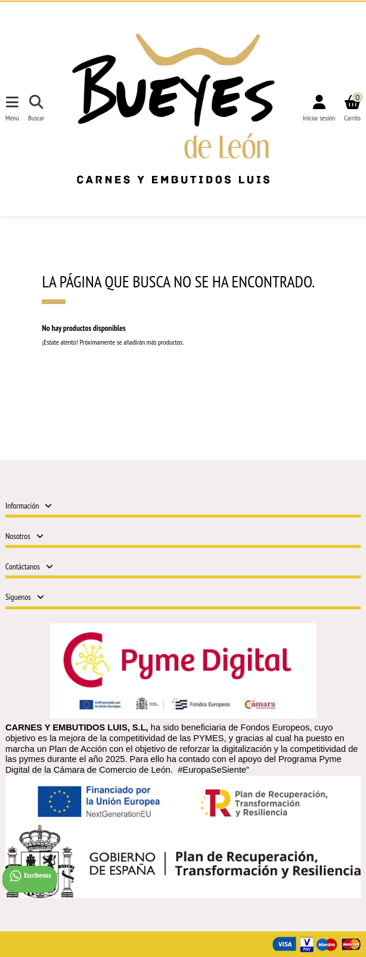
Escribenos (29, 876)
